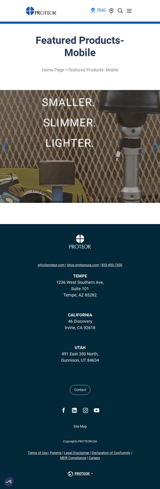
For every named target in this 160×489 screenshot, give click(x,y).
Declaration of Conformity (111, 453)
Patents (56, 453)
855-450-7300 (111, 265)
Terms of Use (38, 453)
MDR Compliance (73, 458)
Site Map (80, 426)
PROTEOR (78, 474)
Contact (80, 390)
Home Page (53, 69)
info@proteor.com (51, 265)
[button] (9, 482)
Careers (94, 458)
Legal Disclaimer (77, 453)
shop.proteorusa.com (83, 265)
